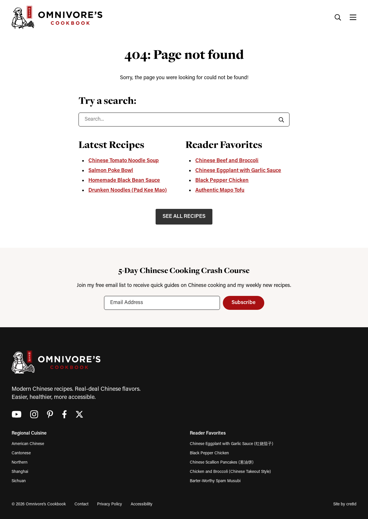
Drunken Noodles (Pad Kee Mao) (127, 190)
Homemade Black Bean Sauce (124, 180)
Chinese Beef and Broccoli (226, 161)
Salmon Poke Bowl (110, 170)
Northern (20, 462)
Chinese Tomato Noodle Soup (123, 161)
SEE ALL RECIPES (184, 216)
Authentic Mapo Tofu (219, 190)
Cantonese (21, 453)
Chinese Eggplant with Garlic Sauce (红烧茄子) (231, 444)
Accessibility (141, 504)
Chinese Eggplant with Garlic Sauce (238, 170)
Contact (81, 504)
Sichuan (19, 481)
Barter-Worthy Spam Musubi (215, 481)
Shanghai (20, 472)
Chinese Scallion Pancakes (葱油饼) (222, 462)
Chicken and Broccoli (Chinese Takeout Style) (230, 472)
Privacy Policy (109, 504)
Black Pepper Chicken (222, 180)
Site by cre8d (344, 504)
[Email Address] (162, 303)
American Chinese (28, 444)
